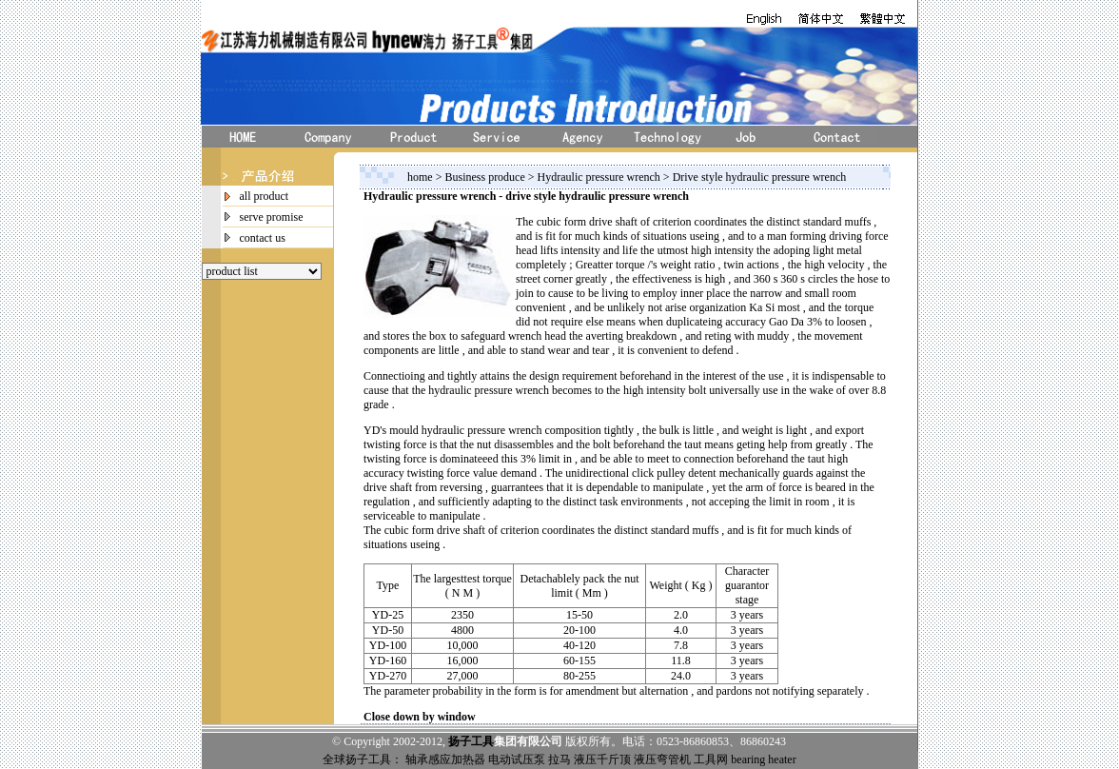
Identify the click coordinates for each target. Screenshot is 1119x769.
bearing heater (763, 759)
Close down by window (419, 716)
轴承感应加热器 (445, 759)
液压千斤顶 (602, 759)
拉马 (559, 759)
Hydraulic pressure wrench (600, 177)
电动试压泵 (516, 759)
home (420, 177)
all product (264, 196)
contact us (262, 238)
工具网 (711, 759)
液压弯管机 (662, 759)
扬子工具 (471, 741)
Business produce (485, 177)
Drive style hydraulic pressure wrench (760, 177)
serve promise (272, 217)
